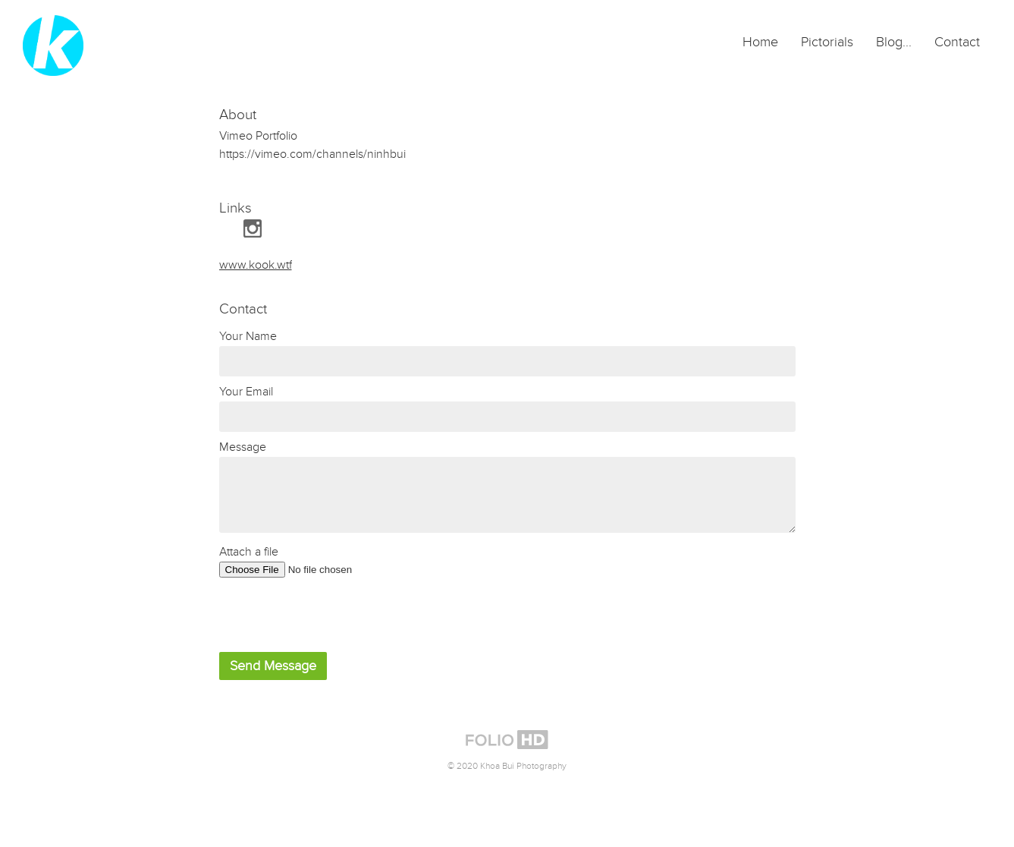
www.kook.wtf (255, 264)
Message (242, 447)
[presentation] (334, 614)
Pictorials (827, 42)
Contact (957, 42)
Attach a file (248, 551)
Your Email (246, 391)
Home (760, 42)
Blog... (894, 42)
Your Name (248, 336)
